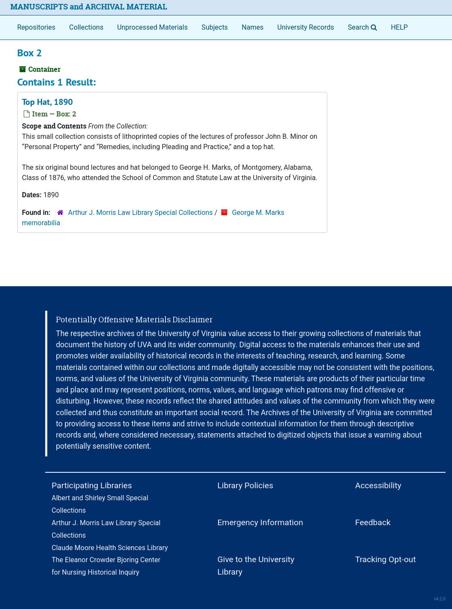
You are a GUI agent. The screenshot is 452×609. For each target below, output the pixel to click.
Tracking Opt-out (385, 559)
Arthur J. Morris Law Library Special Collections (140, 212)
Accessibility (378, 485)
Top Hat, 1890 (47, 101)
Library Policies (245, 485)
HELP (399, 27)
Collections (86, 27)
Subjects (214, 27)
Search (364, 26)
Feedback (373, 522)
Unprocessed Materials (152, 27)
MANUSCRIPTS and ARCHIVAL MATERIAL (88, 6)
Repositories (36, 27)
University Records (305, 27)
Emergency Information (260, 522)
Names (253, 27)
